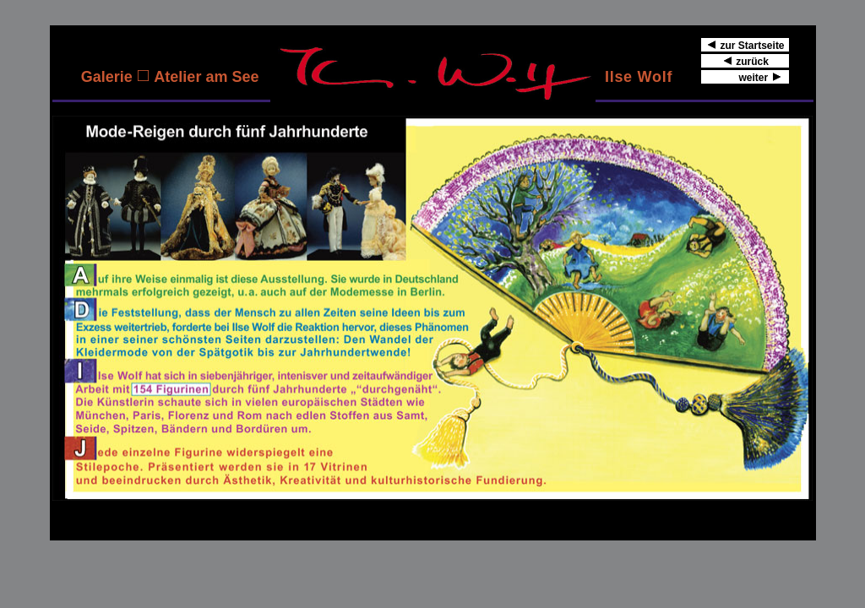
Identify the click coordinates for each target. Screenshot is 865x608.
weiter (745, 77)
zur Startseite (745, 45)
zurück (746, 61)
